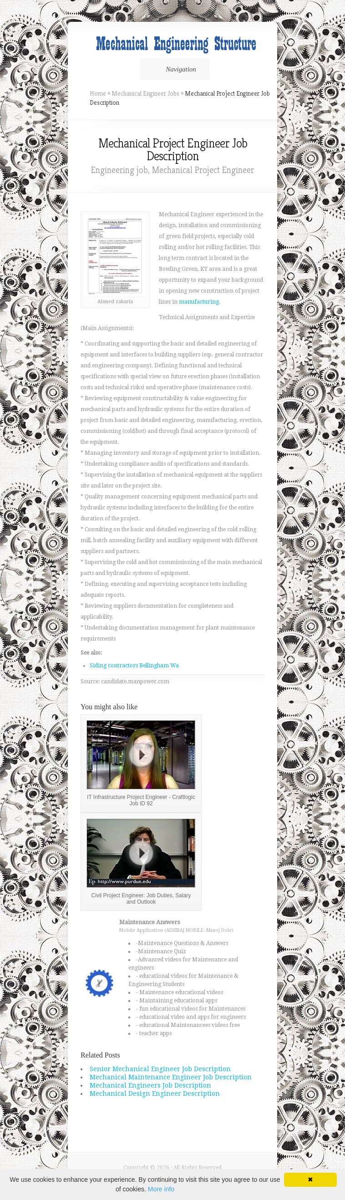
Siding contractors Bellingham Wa (134, 665)
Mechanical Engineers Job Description (150, 1085)
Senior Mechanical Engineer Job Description (160, 1069)
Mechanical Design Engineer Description (155, 1093)
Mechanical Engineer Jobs (145, 93)
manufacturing (199, 302)
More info (161, 1189)
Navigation (173, 69)
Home (98, 93)
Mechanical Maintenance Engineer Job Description (171, 1077)
